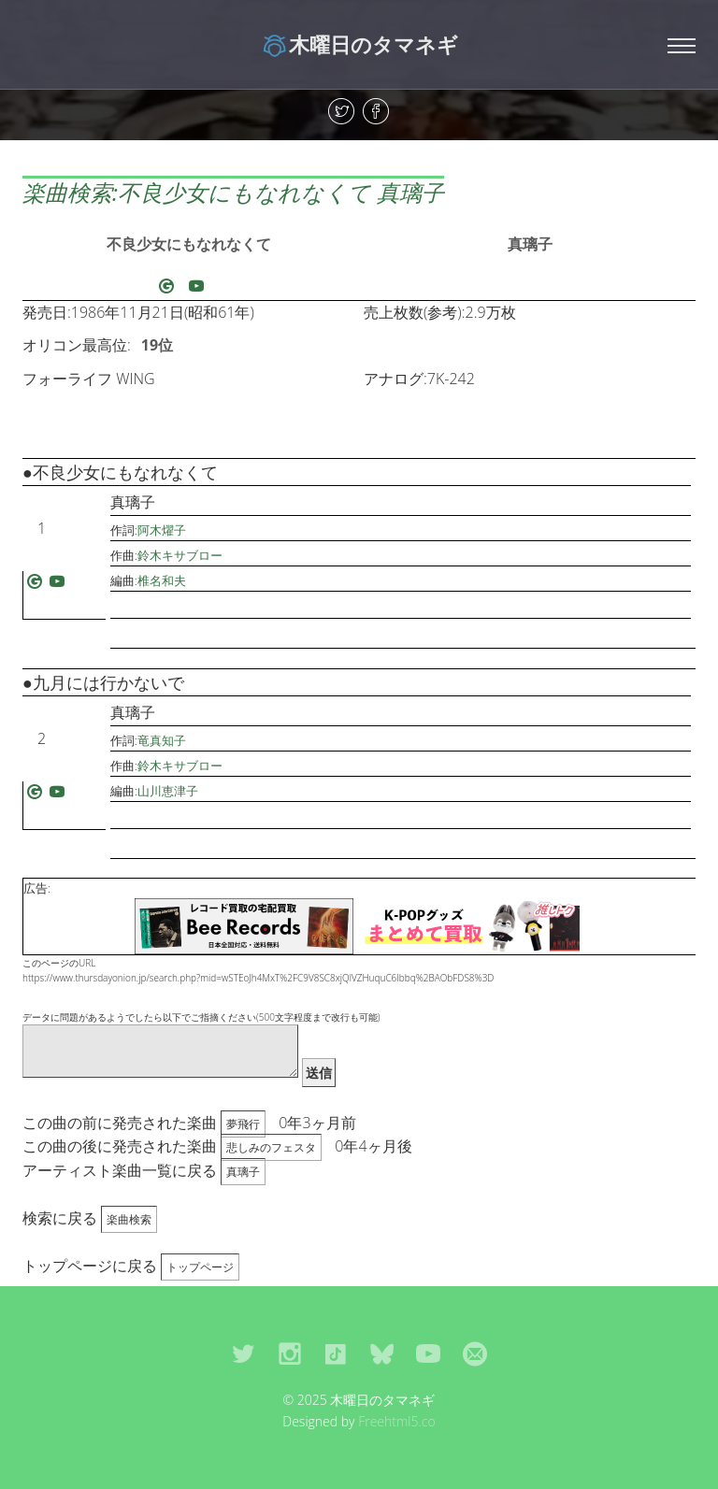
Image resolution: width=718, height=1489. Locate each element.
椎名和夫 (161, 580)
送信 (319, 1072)
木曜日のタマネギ (359, 44)
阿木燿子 (161, 530)
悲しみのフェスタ (271, 1147)
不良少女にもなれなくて (189, 244)
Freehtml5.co (397, 1421)
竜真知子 (161, 740)
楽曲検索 (129, 1219)
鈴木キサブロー (180, 555)
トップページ (200, 1267)
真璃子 (530, 244)
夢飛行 (243, 1124)
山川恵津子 (167, 790)
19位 (157, 345)
